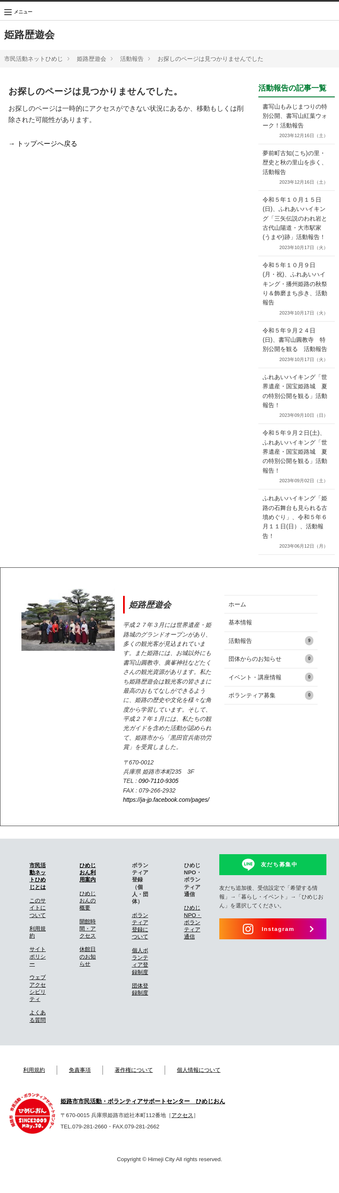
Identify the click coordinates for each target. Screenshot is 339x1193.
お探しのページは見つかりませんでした (210, 58)
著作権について (134, 1089)
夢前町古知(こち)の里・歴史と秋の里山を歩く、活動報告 (294, 168)
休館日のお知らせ (87, 975)
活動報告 (132, 58)
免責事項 (80, 1089)
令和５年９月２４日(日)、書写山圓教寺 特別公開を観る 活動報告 (294, 359)
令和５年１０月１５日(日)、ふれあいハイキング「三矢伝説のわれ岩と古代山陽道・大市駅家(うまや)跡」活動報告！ (294, 228)
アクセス (182, 1134)
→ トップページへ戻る (42, 143)
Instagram (278, 948)
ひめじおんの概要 (87, 919)
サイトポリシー (37, 975)
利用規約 (34, 1089)
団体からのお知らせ (271, 677)
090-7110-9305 (159, 799)
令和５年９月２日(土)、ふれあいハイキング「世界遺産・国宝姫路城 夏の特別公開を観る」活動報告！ (294, 476)
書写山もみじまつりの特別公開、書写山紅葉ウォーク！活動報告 (294, 121)
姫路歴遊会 (29, 34)
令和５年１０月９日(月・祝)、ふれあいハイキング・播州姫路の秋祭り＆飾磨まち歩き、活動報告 (294, 298)
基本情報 (240, 641)
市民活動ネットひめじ (33, 58)
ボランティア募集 (271, 714)
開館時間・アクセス (87, 947)
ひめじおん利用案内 (87, 891)
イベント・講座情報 (271, 695)
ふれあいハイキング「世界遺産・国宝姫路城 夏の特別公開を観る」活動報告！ (294, 415)
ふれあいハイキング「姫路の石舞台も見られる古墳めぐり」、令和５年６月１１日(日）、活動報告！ (294, 541)
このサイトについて (37, 926)
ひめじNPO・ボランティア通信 (193, 941)
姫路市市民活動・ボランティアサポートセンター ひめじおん (142, 1119)
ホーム (237, 623)
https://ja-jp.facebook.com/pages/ (166, 818)
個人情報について (199, 1089)
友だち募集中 (279, 883)
